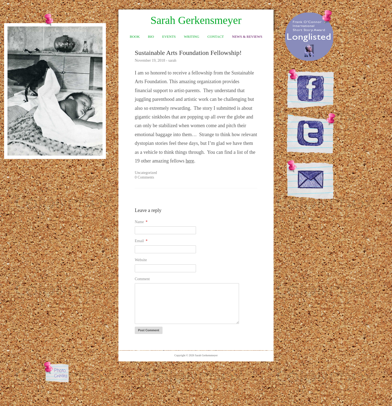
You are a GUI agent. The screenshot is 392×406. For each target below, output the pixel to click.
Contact (215, 37)
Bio (151, 37)
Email (141, 241)
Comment (142, 279)
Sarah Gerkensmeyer (196, 20)
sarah (172, 60)
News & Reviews (247, 37)
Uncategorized (146, 173)
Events (169, 37)
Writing (191, 37)
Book (135, 37)
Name (141, 222)
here (190, 161)
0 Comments (144, 177)
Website (141, 260)
